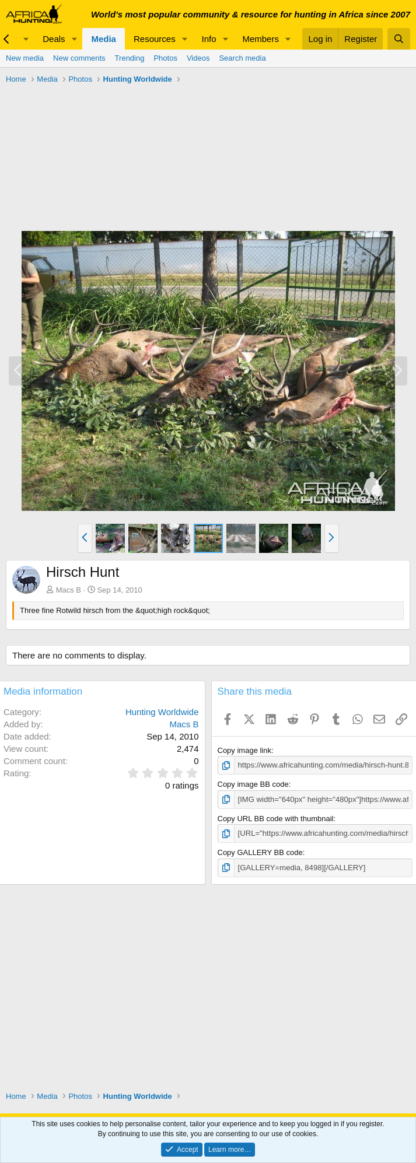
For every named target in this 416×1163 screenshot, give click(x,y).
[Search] (398, 39)
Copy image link (245, 750)
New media (25, 58)
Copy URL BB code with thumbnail (276, 818)
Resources (155, 39)
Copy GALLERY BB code (260, 852)
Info (209, 39)
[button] (26, 39)
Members (260, 39)
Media (103, 39)
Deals (54, 39)
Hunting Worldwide (162, 712)
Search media (242, 58)
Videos (198, 58)
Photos (165, 58)
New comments (79, 58)
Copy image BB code (253, 784)
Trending (130, 58)
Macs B (68, 590)
